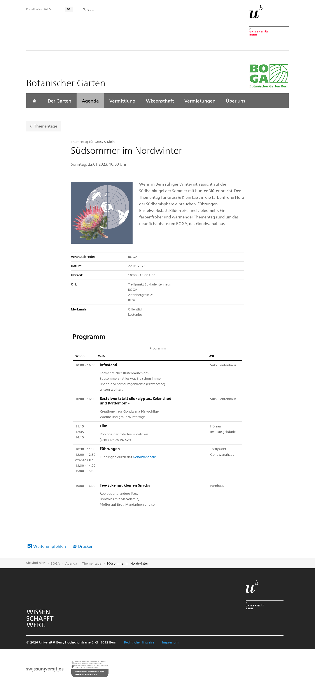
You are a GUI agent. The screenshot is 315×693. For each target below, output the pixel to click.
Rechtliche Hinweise (139, 642)
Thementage (45, 126)
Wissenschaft (160, 100)
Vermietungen (199, 100)
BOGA (55, 563)
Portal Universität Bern (40, 9)
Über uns (235, 100)
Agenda (90, 100)
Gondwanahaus (144, 457)
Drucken (85, 546)
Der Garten (59, 100)
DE (68, 9)
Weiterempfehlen (49, 546)
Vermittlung (122, 100)
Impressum (170, 642)
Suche (91, 10)
